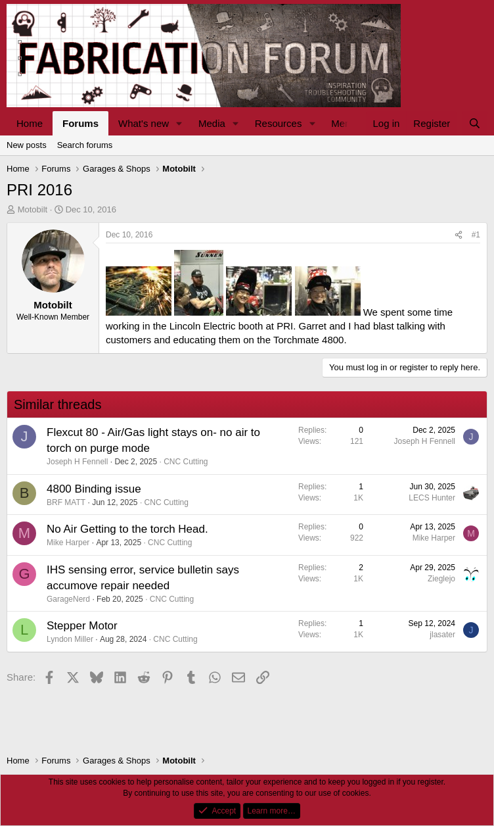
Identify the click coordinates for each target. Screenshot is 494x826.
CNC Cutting (186, 461)
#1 (476, 234)
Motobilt (33, 209)
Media (211, 123)
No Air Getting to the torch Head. (127, 529)
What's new (143, 123)
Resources (278, 123)
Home (29, 123)
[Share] (458, 235)
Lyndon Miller (70, 639)
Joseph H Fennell (77, 461)
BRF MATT (66, 502)
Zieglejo (441, 578)
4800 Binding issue (94, 489)
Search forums (85, 145)
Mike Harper (68, 542)
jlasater (442, 634)
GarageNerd (68, 599)
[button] (179, 123)
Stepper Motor (82, 626)
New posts (27, 145)
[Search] (474, 123)
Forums (80, 123)
